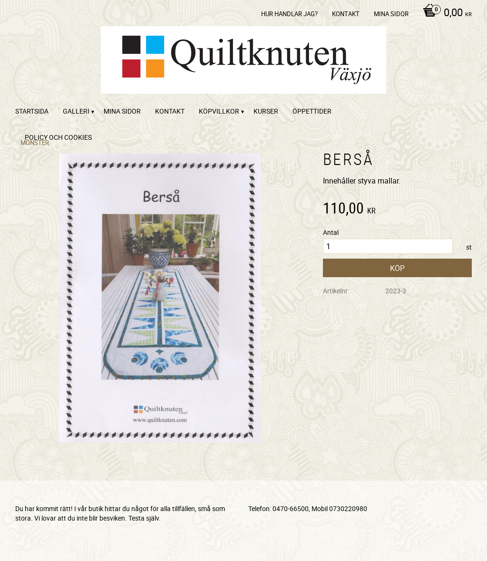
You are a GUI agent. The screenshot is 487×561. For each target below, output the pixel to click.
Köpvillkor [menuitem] (219, 111)
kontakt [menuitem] (346, 14)
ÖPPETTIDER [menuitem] (311, 111)
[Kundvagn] (445, 13)
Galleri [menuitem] (76, 111)
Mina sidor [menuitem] (391, 14)
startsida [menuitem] (32, 111)
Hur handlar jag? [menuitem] (289, 14)
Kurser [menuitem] (265, 111)
